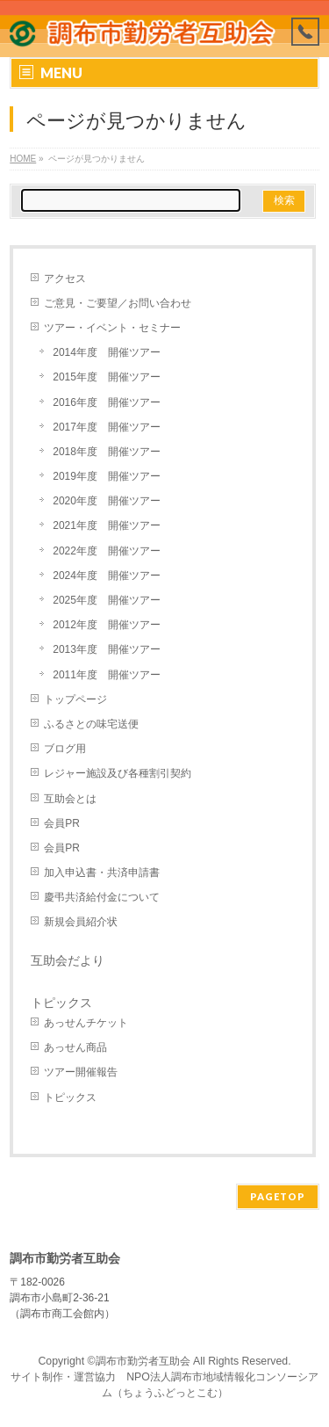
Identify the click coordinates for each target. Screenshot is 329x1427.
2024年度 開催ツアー (107, 575)
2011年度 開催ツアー (107, 675)
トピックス (70, 1097)
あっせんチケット (86, 1023)
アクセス (65, 278)
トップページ (75, 699)
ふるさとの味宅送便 (91, 724)
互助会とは (70, 799)
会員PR (62, 823)
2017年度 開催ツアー (107, 427)
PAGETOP (277, 1196)
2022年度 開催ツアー (107, 551)
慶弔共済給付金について (102, 897)
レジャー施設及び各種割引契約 (117, 773)
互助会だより (67, 960)
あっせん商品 (75, 1047)
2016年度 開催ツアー (107, 402)
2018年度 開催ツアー (107, 451)
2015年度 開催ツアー (107, 377)
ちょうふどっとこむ (170, 1393)
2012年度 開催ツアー (107, 625)
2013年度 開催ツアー (107, 649)
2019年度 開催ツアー (107, 476)
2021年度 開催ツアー (107, 525)
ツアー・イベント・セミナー (112, 328)
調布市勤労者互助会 (143, 1361)
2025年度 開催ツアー (107, 600)
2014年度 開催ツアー (107, 352)
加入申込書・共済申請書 (102, 872)
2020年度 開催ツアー (107, 501)
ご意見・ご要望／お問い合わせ (117, 303)
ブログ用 (65, 748)
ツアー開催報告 (81, 1072)
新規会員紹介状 (81, 922)
